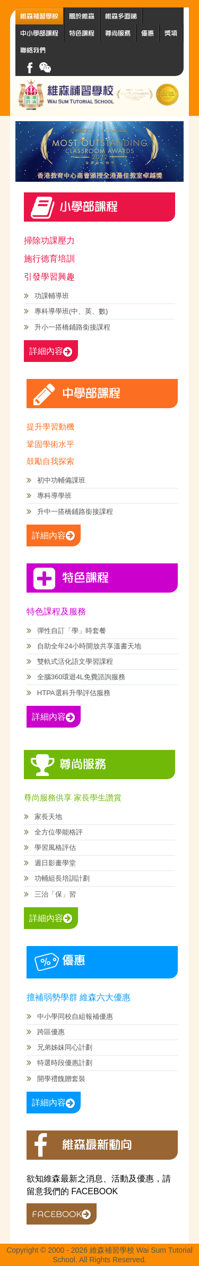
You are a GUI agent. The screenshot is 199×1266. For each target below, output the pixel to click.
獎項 (171, 33)
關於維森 (81, 16)
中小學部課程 (39, 33)
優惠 (147, 33)
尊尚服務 (118, 33)
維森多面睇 (121, 16)
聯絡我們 (33, 50)
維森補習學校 (39, 16)
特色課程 (81, 33)
